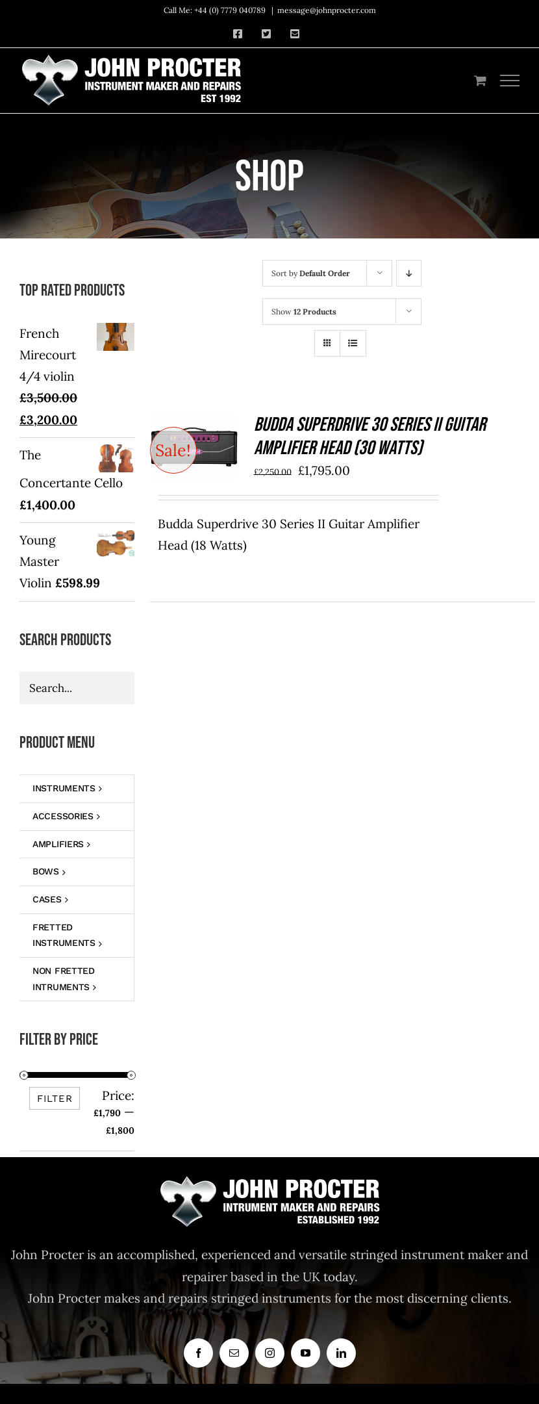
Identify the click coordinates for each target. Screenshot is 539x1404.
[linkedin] (341, 1353)
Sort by (310, 273)
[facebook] (198, 1353)
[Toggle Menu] (510, 80)
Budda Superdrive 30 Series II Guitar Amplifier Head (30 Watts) (370, 436)
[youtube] (305, 1353)
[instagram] (269, 1353)
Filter (55, 1098)
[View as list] (353, 343)
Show (303, 311)
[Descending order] (408, 273)
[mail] (234, 1353)
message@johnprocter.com (326, 10)
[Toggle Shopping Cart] (480, 80)
